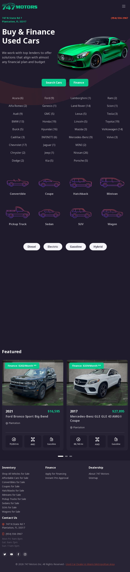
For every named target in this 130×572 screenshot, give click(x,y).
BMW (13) (18, 121)
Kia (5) (49, 160)
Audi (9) (18, 114)
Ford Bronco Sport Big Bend (27, 416)
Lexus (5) (80, 114)
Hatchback (80, 194)
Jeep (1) (49, 152)
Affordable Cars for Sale (15, 478)
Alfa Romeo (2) (18, 106)
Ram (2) (112, 98)
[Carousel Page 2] (66, 456)
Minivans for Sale (11, 494)
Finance (79, 82)
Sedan (49, 224)
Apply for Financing (55, 473)
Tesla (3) (112, 114)
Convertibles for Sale (13, 482)
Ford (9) (49, 98)
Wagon (112, 224)
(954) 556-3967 (119, 18)
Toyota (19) (112, 121)
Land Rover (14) (81, 106)
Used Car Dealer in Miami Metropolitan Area (90, 564)
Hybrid (98, 247)
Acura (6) (17, 98)
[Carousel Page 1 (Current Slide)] (60, 456)
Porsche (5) (81, 160)
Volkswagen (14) (112, 129)
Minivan (112, 194)
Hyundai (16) (49, 129)
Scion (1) (112, 106)
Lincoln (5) (80, 121)
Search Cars (54, 82)
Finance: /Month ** (22, 365)
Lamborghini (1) (81, 98)
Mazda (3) (81, 129)
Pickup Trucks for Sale (14, 499)
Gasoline (76, 247)
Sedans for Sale (10, 503)
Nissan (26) (81, 152)
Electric (53, 247)
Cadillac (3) (18, 137)
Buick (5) (17, 129)
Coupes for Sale (10, 486)
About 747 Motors (99, 473)
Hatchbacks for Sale (13, 490)
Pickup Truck (18, 224)
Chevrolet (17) (18, 145)
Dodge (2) (18, 160)
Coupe (49, 194)
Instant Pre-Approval (56, 478)
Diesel (32, 247)
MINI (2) (80, 145)
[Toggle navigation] (124, 6)
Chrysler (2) (17, 152)
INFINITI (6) (49, 137)
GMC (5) (49, 114)
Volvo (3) (112, 137)
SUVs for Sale (9, 507)
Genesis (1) (49, 106)
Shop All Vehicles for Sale (15, 473)
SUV (80, 224)
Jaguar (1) (49, 145)
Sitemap (93, 478)
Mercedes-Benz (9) (81, 137)
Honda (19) (49, 121)
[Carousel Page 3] (70, 456)
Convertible (18, 194)
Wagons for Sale (11, 511)
